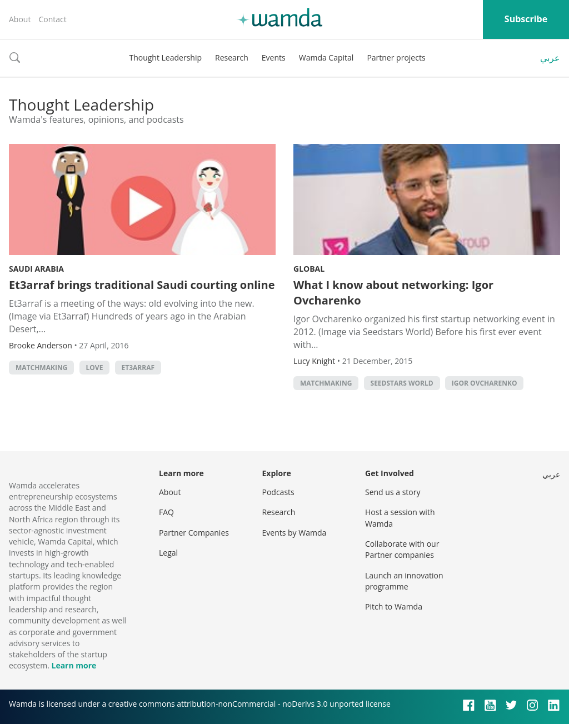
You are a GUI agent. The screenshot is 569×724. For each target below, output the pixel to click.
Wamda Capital (326, 57)
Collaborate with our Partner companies (402, 549)
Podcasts (278, 492)
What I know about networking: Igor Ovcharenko (393, 292)
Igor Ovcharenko (484, 383)
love (94, 367)
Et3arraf (138, 367)
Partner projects (396, 57)
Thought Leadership (165, 57)
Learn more (73, 665)
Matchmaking (41, 367)
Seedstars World (402, 383)
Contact (52, 19)
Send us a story (392, 492)
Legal (168, 552)
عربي (550, 57)
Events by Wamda (294, 532)
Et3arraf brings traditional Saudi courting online (142, 284)
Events (274, 57)
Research (231, 57)
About (20, 19)
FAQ (166, 512)
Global (309, 268)
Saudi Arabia (36, 268)
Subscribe (526, 19)
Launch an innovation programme (404, 581)
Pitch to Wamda (393, 606)
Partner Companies (194, 532)
